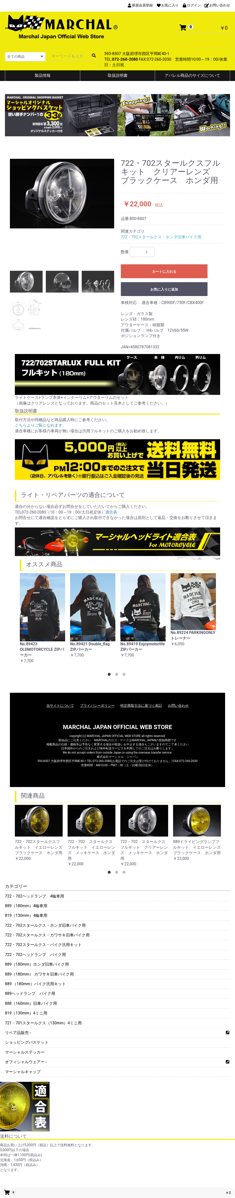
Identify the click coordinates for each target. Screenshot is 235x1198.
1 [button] (110, 675)
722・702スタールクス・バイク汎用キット (43, 944)
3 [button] (125, 675)
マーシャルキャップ (23, 1071)
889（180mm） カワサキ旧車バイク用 (39, 974)
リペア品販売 (18, 1032)
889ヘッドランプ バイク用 (30, 993)
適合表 (111, 512)
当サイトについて (60, 706)
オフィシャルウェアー (26, 1062)
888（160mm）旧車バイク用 (31, 1003)
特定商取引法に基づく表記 (141, 706)
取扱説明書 (118, 75)
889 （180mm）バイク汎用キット (35, 983)
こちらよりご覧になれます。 (40, 425)
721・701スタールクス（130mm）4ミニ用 (43, 1023)
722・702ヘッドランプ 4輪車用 (34, 896)
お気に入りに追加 (164, 289)
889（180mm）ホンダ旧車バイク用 (37, 964)
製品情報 (43, 75)
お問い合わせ (178, 706)
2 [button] (117, 675)
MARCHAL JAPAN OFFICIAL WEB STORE (117, 727)
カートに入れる (164, 271)
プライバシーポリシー (97, 706)
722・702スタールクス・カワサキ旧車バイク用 (47, 935)
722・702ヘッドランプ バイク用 (35, 954)
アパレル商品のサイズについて (192, 75)
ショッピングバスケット (27, 1042)
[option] (62, 193)
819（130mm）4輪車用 (26, 915)
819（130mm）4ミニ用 (26, 1013)
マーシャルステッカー (25, 1052)
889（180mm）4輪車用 (26, 905)
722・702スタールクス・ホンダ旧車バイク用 (45, 925)
